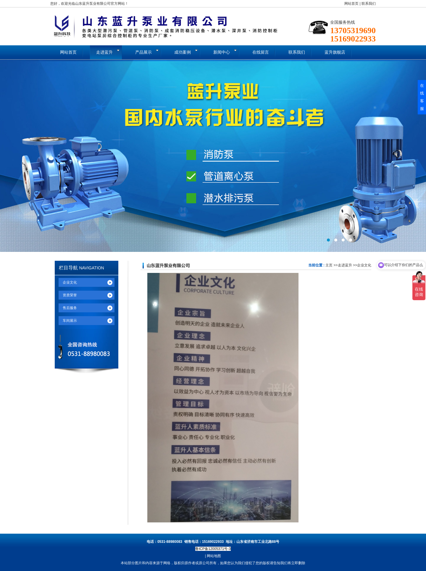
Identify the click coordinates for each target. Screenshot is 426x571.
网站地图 (214, 556)
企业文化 (364, 265)
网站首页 (351, 3)
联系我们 (369, 3)
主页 (329, 265)
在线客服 (422, 97)
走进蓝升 (345, 265)
